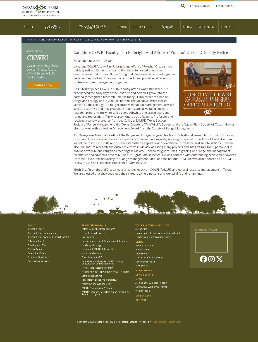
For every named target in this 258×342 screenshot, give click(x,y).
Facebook (203, 259)
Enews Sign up (200, 6)
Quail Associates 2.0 (92, 257)
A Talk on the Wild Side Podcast (151, 282)
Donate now (43, 85)
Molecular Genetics (91, 253)
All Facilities (141, 228)
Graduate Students (37, 257)
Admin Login (174, 321)
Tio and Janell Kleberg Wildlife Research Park (157, 233)
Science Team (35, 249)
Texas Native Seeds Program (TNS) (99, 279)
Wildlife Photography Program (97, 288)
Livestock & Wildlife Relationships (98, 249)
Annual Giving (142, 249)
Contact (227, 27)
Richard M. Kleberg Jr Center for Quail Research (105, 271)
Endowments (142, 253)
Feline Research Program (94, 233)
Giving (122, 27)
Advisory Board (36, 241)
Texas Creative (158, 321)
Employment (206, 27)
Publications (142, 27)
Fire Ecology (88, 237)
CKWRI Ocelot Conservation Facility (153, 237)
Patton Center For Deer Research (98, 228)
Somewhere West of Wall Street (151, 286)
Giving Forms (142, 265)
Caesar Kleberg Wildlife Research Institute (49, 237)
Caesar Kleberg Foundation (42, 233)
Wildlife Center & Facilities (92, 27)
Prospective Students (38, 261)
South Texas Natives (92, 275)
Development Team (38, 245)
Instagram (211, 259)
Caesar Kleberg (36, 228)
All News (32, 39)
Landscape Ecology (91, 245)
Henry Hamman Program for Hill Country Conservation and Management (102, 262)
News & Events (167, 27)
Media (187, 27)
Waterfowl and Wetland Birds (96, 283)
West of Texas (142, 290)
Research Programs (52, 27)
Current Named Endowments (150, 257)
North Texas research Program (97, 267)
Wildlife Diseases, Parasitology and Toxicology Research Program (105, 293)
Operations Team (37, 253)
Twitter (219, 259)
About (29, 27)
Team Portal (225, 6)
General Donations (145, 245)
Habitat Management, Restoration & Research (105, 241)
